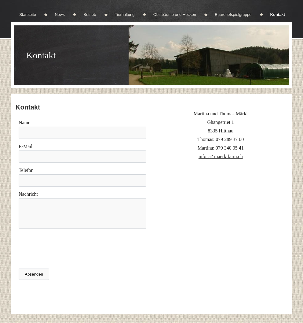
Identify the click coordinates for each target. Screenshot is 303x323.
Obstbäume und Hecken (174, 14)
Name (24, 122)
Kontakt (277, 14)
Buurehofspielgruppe (233, 14)
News (60, 14)
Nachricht (28, 194)
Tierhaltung (125, 14)
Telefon (26, 170)
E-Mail (25, 146)
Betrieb (89, 14)
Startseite (27, 14)
